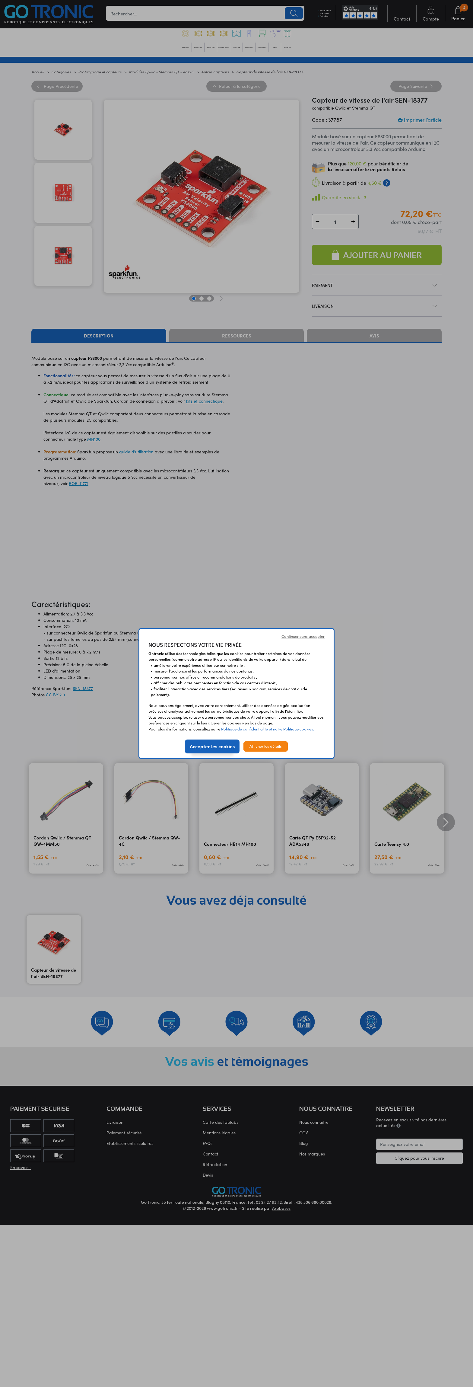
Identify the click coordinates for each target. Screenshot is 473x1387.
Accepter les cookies (212, 746)
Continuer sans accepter (303, 636)
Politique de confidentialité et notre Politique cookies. (267, 729)
